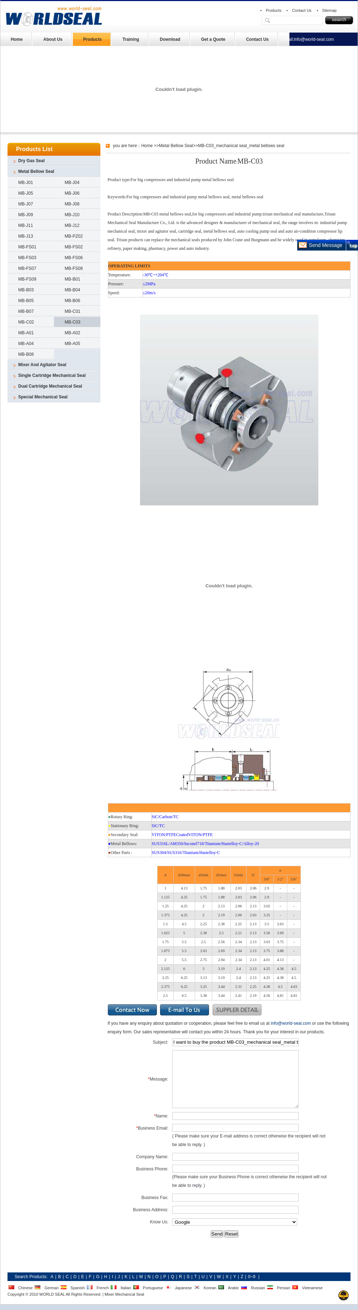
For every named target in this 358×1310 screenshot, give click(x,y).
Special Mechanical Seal (43, 396)
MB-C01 (72, 311)
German (51, 1288)
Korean (210, 1288)
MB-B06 (72, 300)
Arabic (233, 1288)
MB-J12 (72, 225)
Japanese (183, 1288)
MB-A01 (26, 332)
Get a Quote (213, 39)
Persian (283, 1288)
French (102, 1288)
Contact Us (301, 10)
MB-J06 (72, 193)
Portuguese (153, 1288)
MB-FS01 (27, 246)
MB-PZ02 (74, 236)
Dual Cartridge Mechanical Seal (50, 386)
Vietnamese (312, 1288)
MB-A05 (72, 343)
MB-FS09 (27, 279)
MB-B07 (26, 311)
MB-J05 (25, 193)
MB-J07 (25, 204)
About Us (52, 39)
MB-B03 (26, 289)
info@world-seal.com (314, 39)
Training (131, 39)
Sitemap (329, 10)
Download (170, 39)
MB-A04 (26, 343)
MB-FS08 (74, 268)
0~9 (251, 1276)
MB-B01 (72, 279)
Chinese (25, 1288)
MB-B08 (26, 354)
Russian (258, 1288)
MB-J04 (72, 182)
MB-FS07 (27, 268)
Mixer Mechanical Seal (124, 1294)
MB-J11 (25, 225)
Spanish (77, 1288)
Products (273, 10)
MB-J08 (72, 204)
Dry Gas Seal (31, 160)
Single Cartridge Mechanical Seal (52, 375)
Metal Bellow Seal (36, 171)
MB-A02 (72, 332)
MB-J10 (72, 214)
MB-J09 (25, 214)
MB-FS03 (27, 257)
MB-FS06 (74, 257)
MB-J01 (25, 182)
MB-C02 (26, 322)
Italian (125, 1288)
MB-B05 (26, 300)
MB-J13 (25, 236)
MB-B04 (72, 289)
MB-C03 (72, 322)
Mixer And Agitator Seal (42, 364)
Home (17, 39)
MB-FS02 (74, 246)
